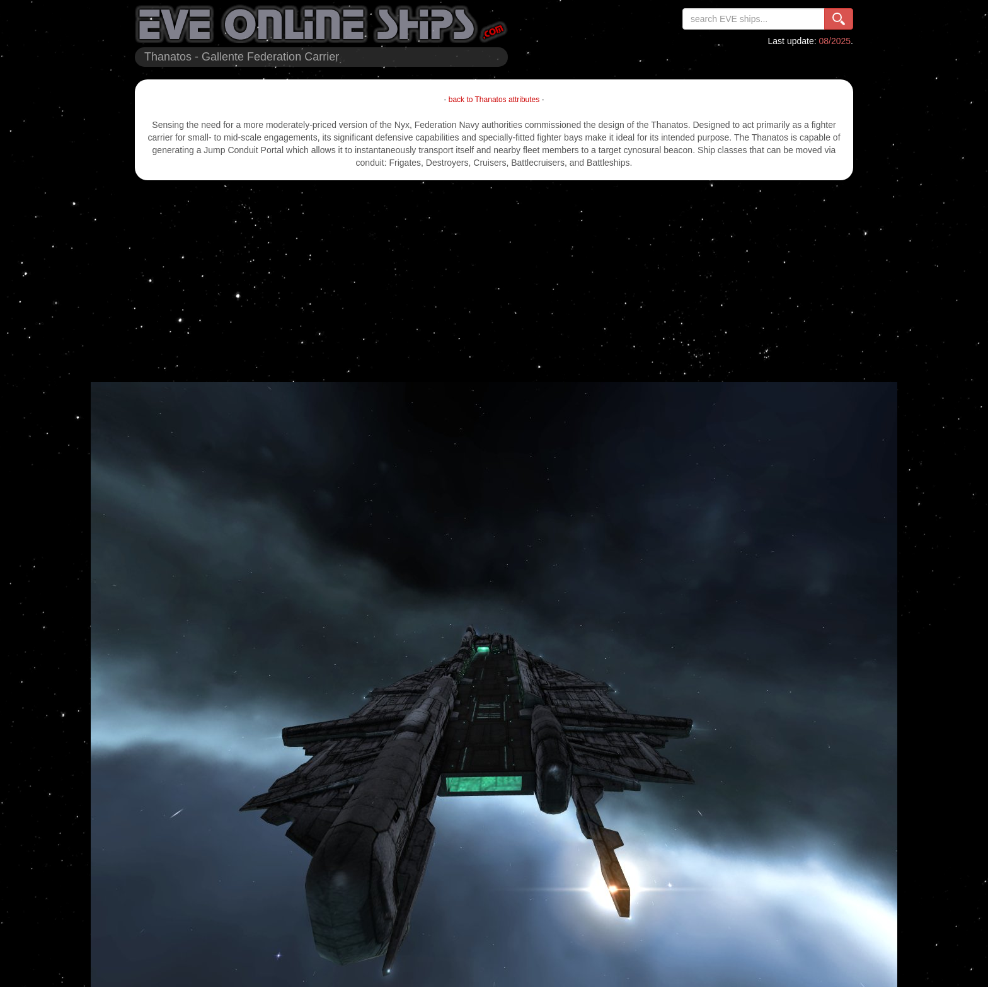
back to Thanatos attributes (494, 99)
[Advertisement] (494, 281)
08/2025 (835, 41)
